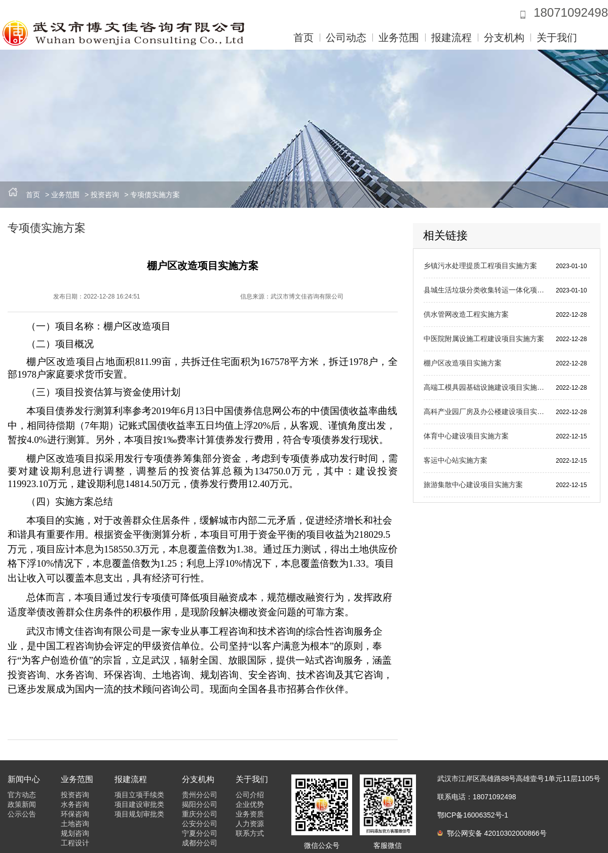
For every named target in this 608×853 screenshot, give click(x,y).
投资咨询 (105, 195)
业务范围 (398, 37)
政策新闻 (22, 804)
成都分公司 (199, 843)
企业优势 (250, 804)
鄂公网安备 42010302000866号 (492, 833)
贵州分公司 (199, 795)
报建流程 (451, 37)
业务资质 (250, 814)
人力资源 (250, 824)
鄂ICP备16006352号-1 (472, 815)
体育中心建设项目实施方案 (466, 436)
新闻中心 (24, 779)
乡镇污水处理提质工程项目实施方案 (480, 266)
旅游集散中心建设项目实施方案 (473, 484)
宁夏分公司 (199, 833)
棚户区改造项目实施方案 (463, 363)
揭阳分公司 (199, 804)
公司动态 (346, 37)
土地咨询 (75, 824)
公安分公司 (199, 824)
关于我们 (557, 37)
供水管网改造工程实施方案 (466, 314)
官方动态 (22, 795)
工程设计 (75, 843)
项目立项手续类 (139, 795)
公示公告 (22, 814)
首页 (303, 37)
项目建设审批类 (139, 804)
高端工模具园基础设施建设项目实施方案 (486, 387)
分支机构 (504, 37)
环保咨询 (75, 814)
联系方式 (250, 833)
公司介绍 (250, 795)
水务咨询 (75, 804)
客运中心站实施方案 (455, 460)
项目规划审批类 (139, 814)
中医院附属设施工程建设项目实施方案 (484, 339)
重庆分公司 (199, 814)
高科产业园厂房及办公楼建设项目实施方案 (486, 411)
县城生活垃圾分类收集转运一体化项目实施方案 (486, 290)
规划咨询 (75, 833)
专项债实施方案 (155, 195)
